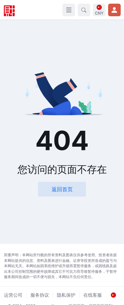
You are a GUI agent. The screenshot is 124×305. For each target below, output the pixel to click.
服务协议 (39, 295)
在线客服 (92, 295)
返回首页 (62, 189)
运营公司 (13, 295)
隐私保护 (66, 295)
